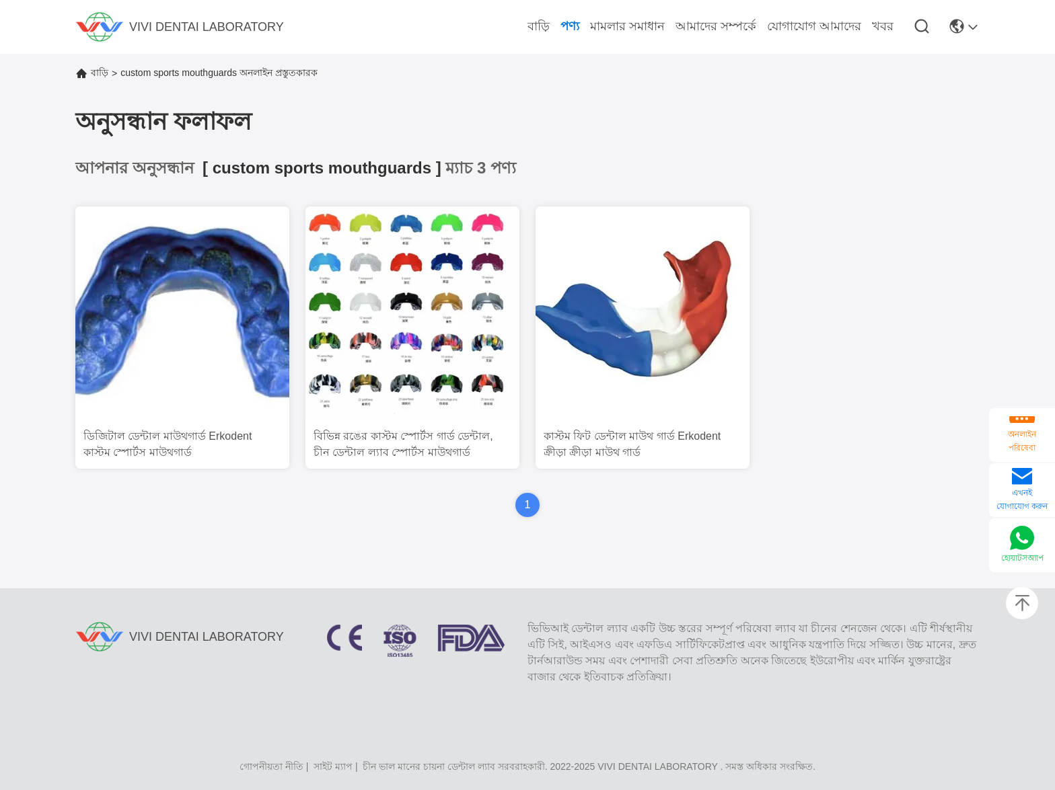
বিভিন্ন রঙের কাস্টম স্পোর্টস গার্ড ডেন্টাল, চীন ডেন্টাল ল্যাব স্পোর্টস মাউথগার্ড (403, 444)
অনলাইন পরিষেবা (1022, 441)
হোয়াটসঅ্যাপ (1022, 558)
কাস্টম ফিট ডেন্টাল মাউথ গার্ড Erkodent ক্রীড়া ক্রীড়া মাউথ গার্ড (632, 444)
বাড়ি (99, 72)
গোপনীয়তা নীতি (271, 766)
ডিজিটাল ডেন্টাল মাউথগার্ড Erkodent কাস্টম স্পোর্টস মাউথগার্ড (167, 444)
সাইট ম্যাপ (333, 766)
